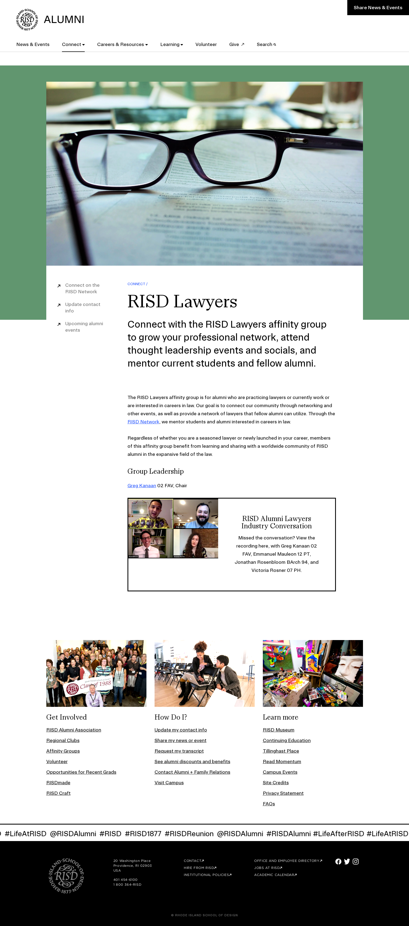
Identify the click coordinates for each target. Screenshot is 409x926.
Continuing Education (287, 740)
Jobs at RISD (267, 868)
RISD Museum (279, 729)
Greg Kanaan (141, 485)
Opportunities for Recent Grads (81, 772)
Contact (192, 861)
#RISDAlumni (292, 833)
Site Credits (276, 782)
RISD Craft (58, 793)
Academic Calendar (274, 875)
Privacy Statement (283, 793)
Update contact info (82, 307)
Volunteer (206, 44)
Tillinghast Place (281, 750)
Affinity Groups (63, 750)
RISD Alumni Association (73, 729)
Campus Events (280, 772)
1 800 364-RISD (127, 884)
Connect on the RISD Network (82, 288)
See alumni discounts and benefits (192, 761)
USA (117, 870)
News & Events (33, 44)
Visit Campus (169, 782)
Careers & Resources (120, 44)
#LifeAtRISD (29, 833)
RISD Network (143, 421)
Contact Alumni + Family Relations (192, 772)
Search (266, 44)
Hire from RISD (199, 868)
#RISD (114, 833)
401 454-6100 (125, 880)
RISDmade (58, 782)
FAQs (269, 803)
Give (234, 44)
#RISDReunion (192, 833)
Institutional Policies (206, 875)
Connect (71, 44)
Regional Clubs (63, 740)
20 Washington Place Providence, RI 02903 (132, 863)
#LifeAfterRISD (342, 833)
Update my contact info (181, 729)
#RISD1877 (147, 833)
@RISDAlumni (77, 833)
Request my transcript (179, 750)
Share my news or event (181, 740)
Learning (169, 44)
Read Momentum (282, 761)
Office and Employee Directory (286, 861)
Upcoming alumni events (84, 326)
